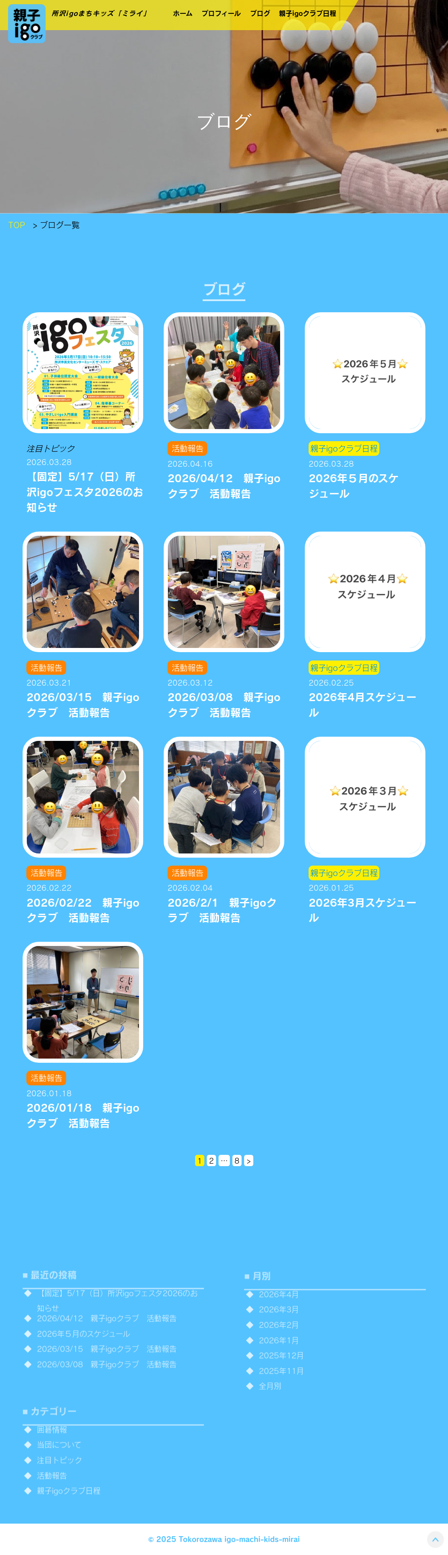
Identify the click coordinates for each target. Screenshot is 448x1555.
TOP (16, 225)
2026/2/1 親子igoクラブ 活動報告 (222, 910)
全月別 (270, 1408)
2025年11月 (281, 1393)
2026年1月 (279, 1362)
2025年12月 (281, 1378)
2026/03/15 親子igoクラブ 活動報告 (82, 704)
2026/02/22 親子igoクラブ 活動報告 (82, 910)
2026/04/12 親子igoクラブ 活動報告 (224, 485)
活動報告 (187, 448)
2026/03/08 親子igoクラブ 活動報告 (224, 704)
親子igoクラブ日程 (344, 448)
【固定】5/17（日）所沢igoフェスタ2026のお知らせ (84, 492)
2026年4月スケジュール (363, 704)
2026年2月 (279, 1347)
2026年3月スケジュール (363, 910)
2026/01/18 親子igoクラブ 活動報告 (82, 1115)
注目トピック (50, 448)
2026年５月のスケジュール (354, 485)
